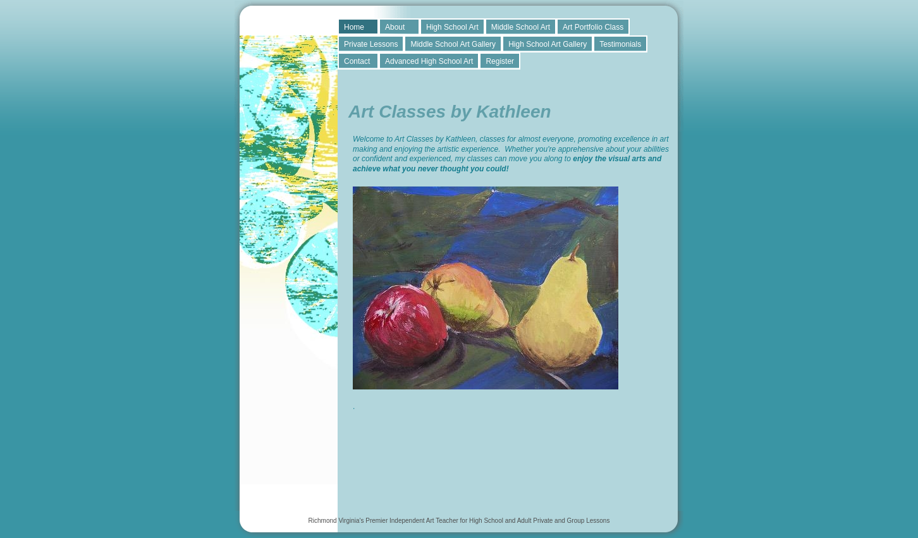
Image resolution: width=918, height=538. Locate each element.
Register (500, 61)
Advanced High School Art (429, 61)
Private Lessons (371, 44)
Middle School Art (520, 27)
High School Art (452, 27)
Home (354, 27)
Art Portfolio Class (593, 27)
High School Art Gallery (547, 44)
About (395, 27)
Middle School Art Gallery (453, 44)
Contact (357, 61)
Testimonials (620, 44)
